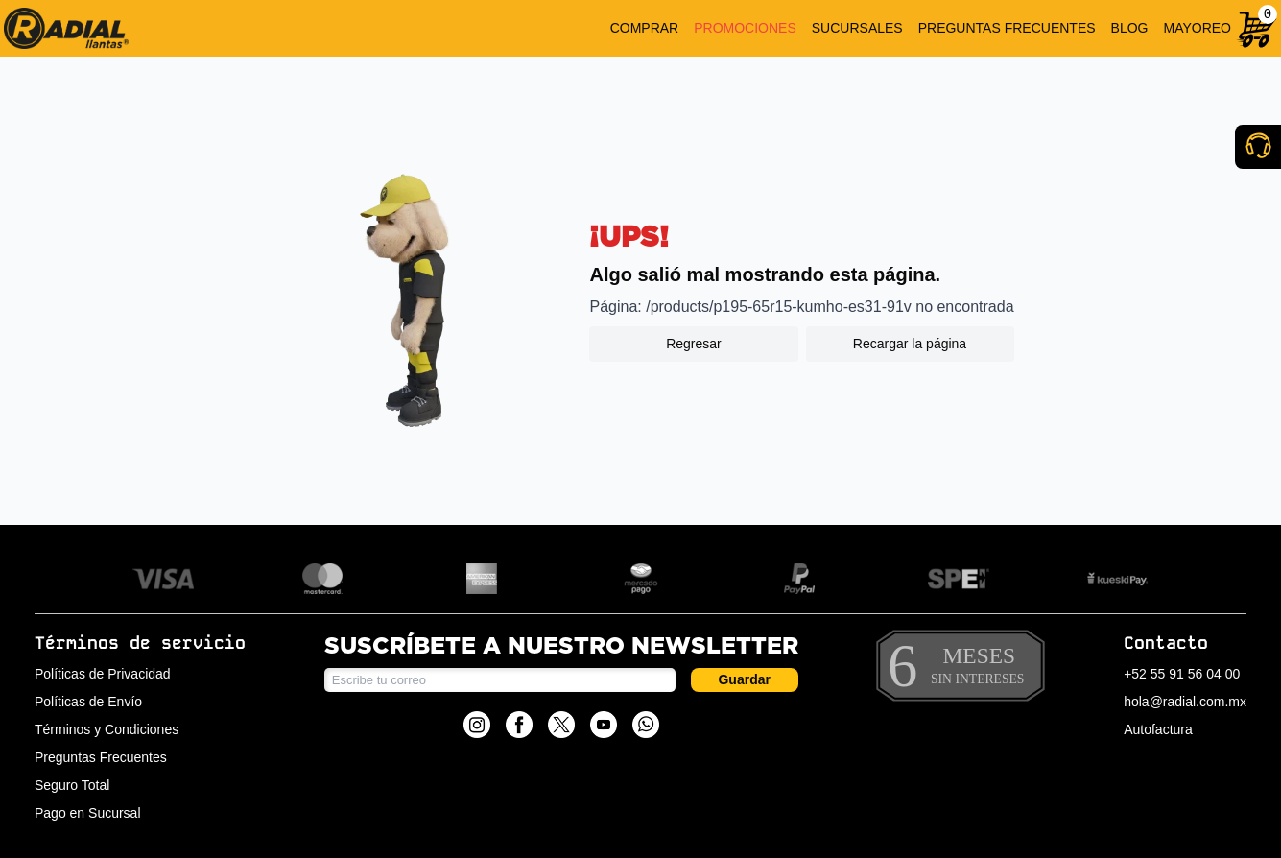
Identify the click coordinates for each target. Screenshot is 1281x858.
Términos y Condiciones (106, 729)
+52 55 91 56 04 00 (1182, 673)
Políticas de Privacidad (103, 673)
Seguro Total (72, 785)
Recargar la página (909, 343)
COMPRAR (644, 28)
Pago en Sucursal (88, 813)
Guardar (744, 679)
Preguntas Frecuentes (101, 757)
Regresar (694, 343)
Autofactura (1158, 729)
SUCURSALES (857, 28)
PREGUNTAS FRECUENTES (1007, 28)
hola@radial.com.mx (1185, 701)
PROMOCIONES (745, 28)
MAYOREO (1197, 28)
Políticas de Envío (88, 701)
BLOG (1130, 28)
